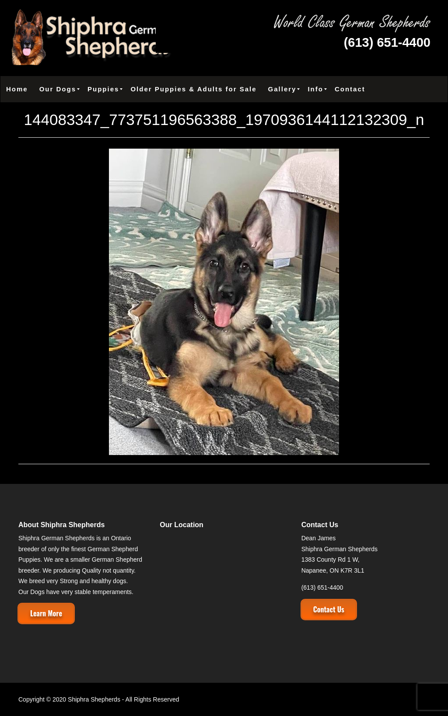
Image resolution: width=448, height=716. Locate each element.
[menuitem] (17, 89)
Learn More (46, 613)
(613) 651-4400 (387, 42)
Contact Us (328, 609)
